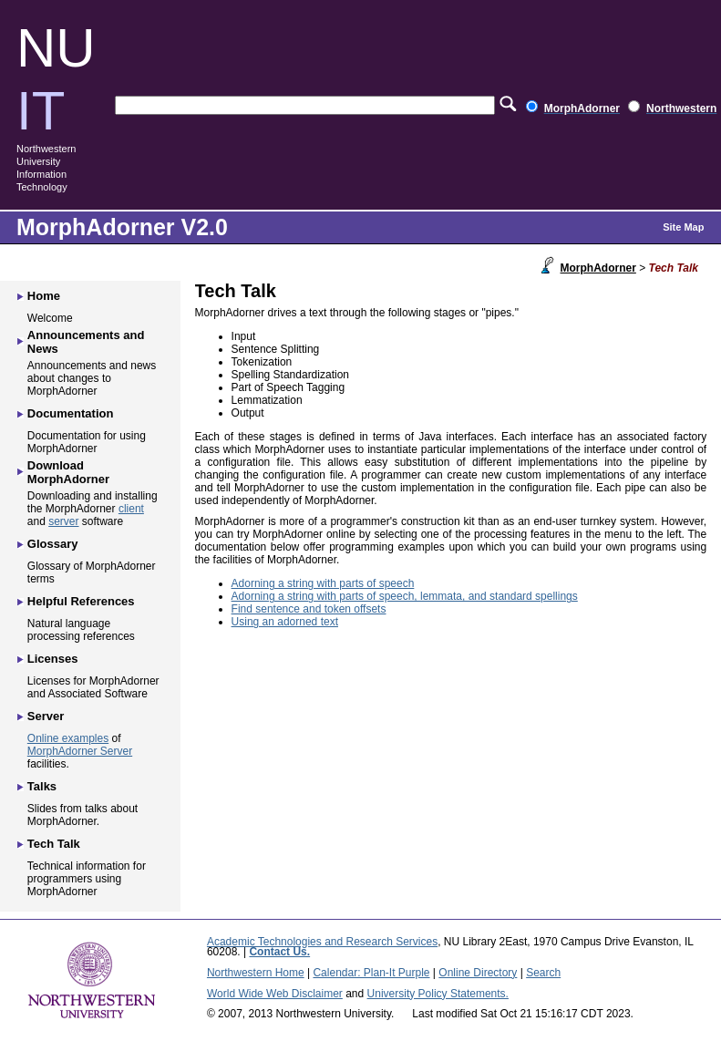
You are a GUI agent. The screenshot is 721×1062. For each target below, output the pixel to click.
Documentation (70, 413)
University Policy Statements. (438, 993)
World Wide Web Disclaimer (275, 993)
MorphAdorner (598, 268)
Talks (42, 786)
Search (543, 972)
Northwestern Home (255, 972)
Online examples (67, 738)
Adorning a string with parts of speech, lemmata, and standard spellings (405, 596)
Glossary (52, 544)
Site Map (683, 227)
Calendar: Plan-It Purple (371, 972)
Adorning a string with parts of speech (323, 583)
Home (43, 296)
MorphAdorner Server (79, 751)
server (63, 521)
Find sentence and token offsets (309, 609)
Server (45, 716)
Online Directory (477, 972)
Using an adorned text (285, 621)
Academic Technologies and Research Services (322, 941)
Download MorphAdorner (68, 472)
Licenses (52, 658)
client (131, 508)
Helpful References (81, 601)
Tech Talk (53, 844)
